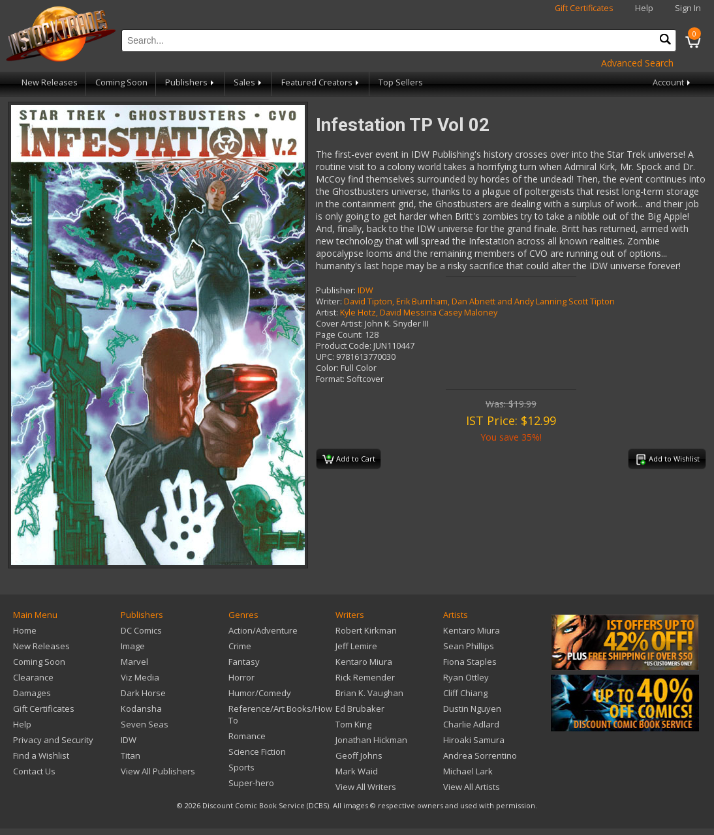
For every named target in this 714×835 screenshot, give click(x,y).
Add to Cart (348, 459)
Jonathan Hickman (371, 740)
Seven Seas (144, 724)
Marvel (134, 661)
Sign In (688, 8)
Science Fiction (257, 751)
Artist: (327, 312)
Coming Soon (121, 82)
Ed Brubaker (359, 708)
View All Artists (471, 787)
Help (644, 8)
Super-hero (251, 783)
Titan (130, 755)
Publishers (190, 82)
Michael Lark (468, 771)
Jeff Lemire (356, 646)
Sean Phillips (468, 646)
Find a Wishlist (41, 755)
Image (133, 646)
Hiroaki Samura (473, 740)
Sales (249, 82)
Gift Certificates (584, 8)
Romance (247, 736)
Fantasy (244, 661)
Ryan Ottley (466, 677)
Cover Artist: (339, 323)
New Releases (50, 82)
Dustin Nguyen (472, 708)
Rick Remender (365, 677)
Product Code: (343, 345)
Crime (239, 646)
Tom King (353, 724)
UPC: (325, 356)
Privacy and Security (53, 740)
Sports (241, 767)
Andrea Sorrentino (480, 755)
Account (672, 82)
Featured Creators (321, 82)
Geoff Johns (358, 755)
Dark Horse (143, 693)
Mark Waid (356, 771)
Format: (330, 379)
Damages (32, 693)
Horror (241, 677)
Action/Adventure (263, 630)
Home (25, 630)
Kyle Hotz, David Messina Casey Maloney (418, 312)
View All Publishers (158, 771)
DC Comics (141, 630)
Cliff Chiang (465, 693)
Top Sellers (401, 82)
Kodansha (141, 708)
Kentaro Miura (363, 661)
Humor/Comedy (259, 693)
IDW (365, 290)
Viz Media (140, 677)
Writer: (329, 301)
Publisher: (336, 290)
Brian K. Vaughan (369, 693)
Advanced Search (637, 63)
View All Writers (365, 787)
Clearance (33, 677)
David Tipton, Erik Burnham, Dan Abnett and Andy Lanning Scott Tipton (479, 301)
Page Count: (339, 334)
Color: (327, 368)
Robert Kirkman (366, 630)
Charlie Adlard (471, 724)
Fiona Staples (470, 661)
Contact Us (34, 771)
